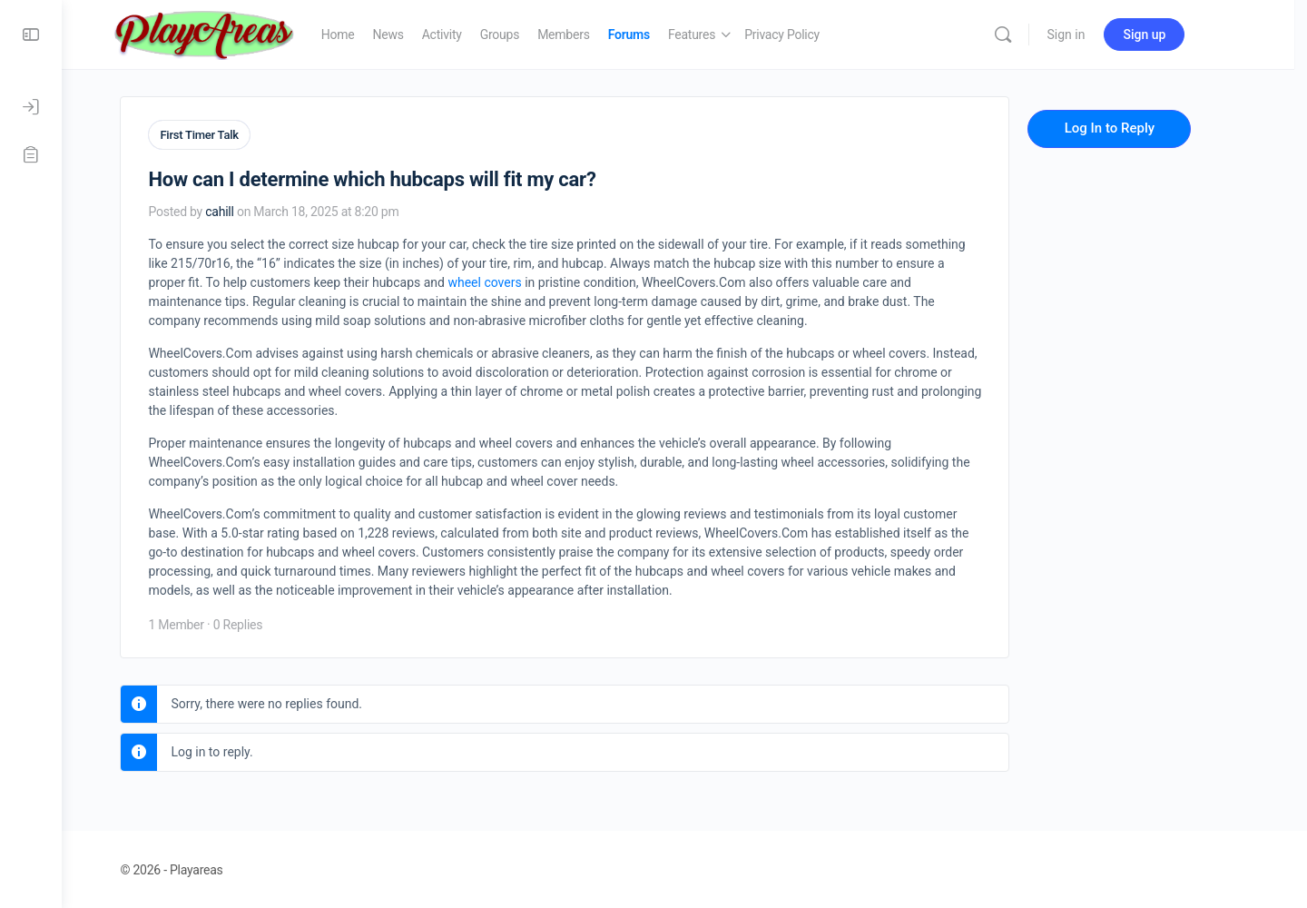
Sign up (1179, 34)
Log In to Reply (1138, 128)
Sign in (1101, 34)
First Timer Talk (228, 135)
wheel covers (513, 280)
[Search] (1037, 34)
